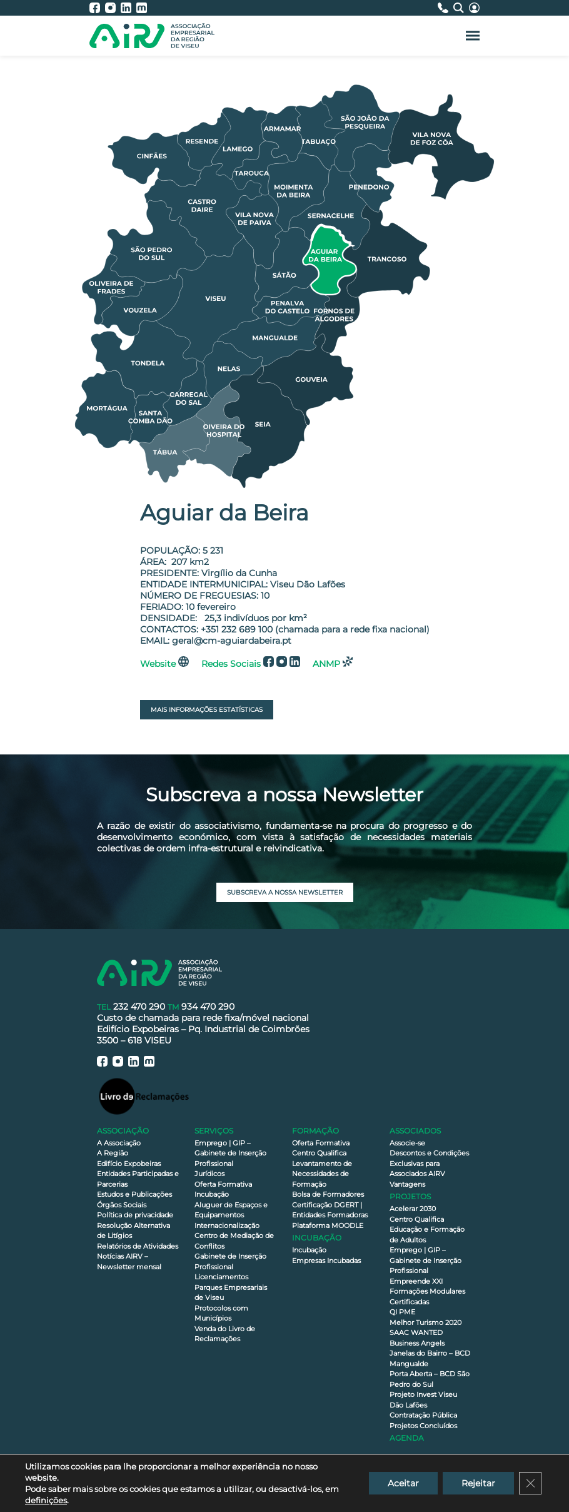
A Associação (119, 1143)
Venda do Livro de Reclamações (224, 1334)
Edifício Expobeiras (129, 1163)
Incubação (211, 1194)
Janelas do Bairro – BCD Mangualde (430, 1358)
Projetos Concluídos (423, 1425)
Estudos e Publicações (134, 1194)
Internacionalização (226, 1225)
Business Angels (417, 1343)
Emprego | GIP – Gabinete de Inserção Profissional (230, 1153)
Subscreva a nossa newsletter (285, 892)
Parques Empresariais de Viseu (230, 1292)
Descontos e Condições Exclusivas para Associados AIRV (429, 1163)
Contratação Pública (423, 1415)
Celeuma (308, 1505)
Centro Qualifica (319, 1153)
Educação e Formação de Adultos (427, 1234)
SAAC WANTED (416, 1332)
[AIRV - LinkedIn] (128, 8)
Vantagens (407, 1184)
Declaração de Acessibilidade (235, 1492)
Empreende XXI (416, 1281)
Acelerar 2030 (413, 1208)
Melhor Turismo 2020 (425, 1322)
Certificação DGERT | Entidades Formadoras (330, 1210)
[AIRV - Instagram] (113, 8)
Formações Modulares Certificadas (427, 1296)
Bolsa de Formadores (328, 1194)
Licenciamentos (221, 1276)
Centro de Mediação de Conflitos (234, 1241)
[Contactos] (445, 8)
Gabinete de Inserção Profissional (230, 1261)
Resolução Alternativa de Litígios (133, 1231)
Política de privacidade (135, 1214)
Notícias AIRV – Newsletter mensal (129, 1261)
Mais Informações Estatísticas (207, 710)
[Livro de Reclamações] (144, 1096)
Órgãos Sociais (121, 1204)
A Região (112, 1153)
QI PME (402, 1311)
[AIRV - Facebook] (97, 8)
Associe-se (407, 1143)
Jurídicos (209, 1173)
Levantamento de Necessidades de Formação (322, 1174)
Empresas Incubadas (326, 1260)
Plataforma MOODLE (327, 1225)
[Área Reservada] (474, 8)
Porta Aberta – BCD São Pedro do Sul (430, 1379)
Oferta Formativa (223, 1184)
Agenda (407, 1438)
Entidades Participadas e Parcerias (138, 1179)
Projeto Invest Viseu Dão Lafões (423, 1399)
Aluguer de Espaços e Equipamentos (231, 1210)
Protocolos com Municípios (221, 1313)
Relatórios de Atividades (137, 1246)
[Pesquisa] (461, 8)
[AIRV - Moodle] (141, 8)
